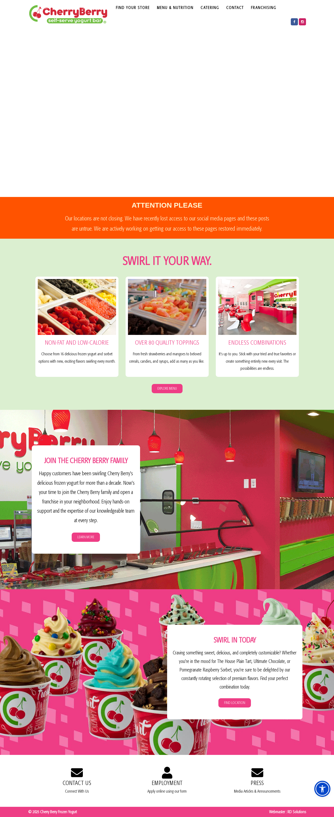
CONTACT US (77, 783)
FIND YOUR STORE (133, 7)
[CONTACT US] (77, 773)
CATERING (210, 7)
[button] (322, 789)
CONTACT (235, 7)
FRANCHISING (263, 7)
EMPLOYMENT (167, 783)
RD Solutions (296, 811)
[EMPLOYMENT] (167, 773)
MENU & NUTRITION (175, 7)
